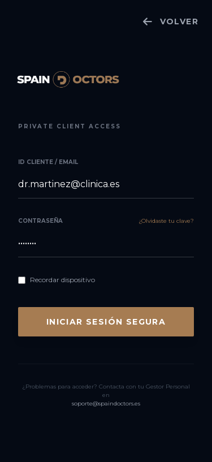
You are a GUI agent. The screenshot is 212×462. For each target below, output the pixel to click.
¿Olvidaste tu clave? (166, 220)
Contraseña (40, 220)
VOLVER (170, 21)
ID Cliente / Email (48, 162)
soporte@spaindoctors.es (106, 403)
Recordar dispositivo (62, 279)
